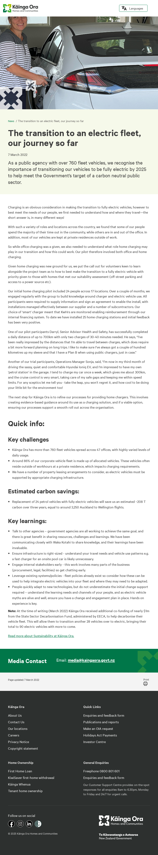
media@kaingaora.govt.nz (91, 660)
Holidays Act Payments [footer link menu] (100, 735)
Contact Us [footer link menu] (16, 722)
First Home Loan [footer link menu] (20, 771)
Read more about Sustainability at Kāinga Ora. (41, 635)
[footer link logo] (121, 820)
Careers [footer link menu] (13, 735)
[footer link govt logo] (124, 836)
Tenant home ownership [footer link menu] (25, 790)
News (11, 121)
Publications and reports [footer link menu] (101, 722)
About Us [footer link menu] (15, 715)
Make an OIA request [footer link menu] (98, 728)
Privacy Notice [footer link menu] (18, 741)
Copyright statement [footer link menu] (23, 748)
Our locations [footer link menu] (17, 728)
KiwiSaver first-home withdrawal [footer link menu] (31, 777)
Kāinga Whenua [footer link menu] (19, 784)
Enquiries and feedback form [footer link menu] (103, 715)
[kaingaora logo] (20, 8)
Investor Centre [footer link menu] (94, 741)
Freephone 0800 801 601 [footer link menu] (101, 771)
